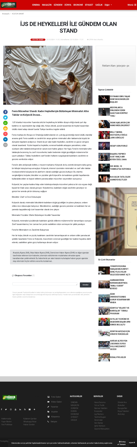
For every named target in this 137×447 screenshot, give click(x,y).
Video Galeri (54, 402)
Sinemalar (98, 420)
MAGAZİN (47, 5)
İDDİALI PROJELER (118, 357)
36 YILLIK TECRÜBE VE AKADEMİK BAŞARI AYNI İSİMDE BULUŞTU (120, 322)
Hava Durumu (100, 402)
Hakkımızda (6, 419)
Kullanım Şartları (30, 419)
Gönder (86, 285)
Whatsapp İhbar (29, 422)
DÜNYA (67, 5)
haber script (5, 444)
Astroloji (121, 414)
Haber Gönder (29, 424)
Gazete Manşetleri (101, 429)
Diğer (107, 5)
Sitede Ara (122, 402)
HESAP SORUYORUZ (119, 146)
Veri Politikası (6, 424)
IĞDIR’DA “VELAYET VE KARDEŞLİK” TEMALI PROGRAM (119, 311)
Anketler (121, 405)
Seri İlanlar (98, 423)
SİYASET (89, 5)
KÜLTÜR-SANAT (18, 14)
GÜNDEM (58, 5)
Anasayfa (6, 14)
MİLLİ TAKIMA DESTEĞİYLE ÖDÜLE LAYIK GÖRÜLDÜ (118, 135)
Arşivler (52, 412)
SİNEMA (36, 5)
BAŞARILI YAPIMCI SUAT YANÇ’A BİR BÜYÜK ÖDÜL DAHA (118, 157)
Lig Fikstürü (99, 414)
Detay (122, 442)
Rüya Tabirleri (123, 411)
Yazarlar (52, 407)
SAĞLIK (98, 5)
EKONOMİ (78, 5)
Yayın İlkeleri (6, 422)
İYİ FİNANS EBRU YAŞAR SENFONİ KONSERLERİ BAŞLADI (120, 99)
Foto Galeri (54, 397)
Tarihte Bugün (100, 417)
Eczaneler (98, 411)
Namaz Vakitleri (100, 408)
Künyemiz (53, 417)
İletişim (52, 422)
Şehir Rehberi (99, 426)
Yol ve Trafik (99, 405)
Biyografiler (122, 408)
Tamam (121, 444)
